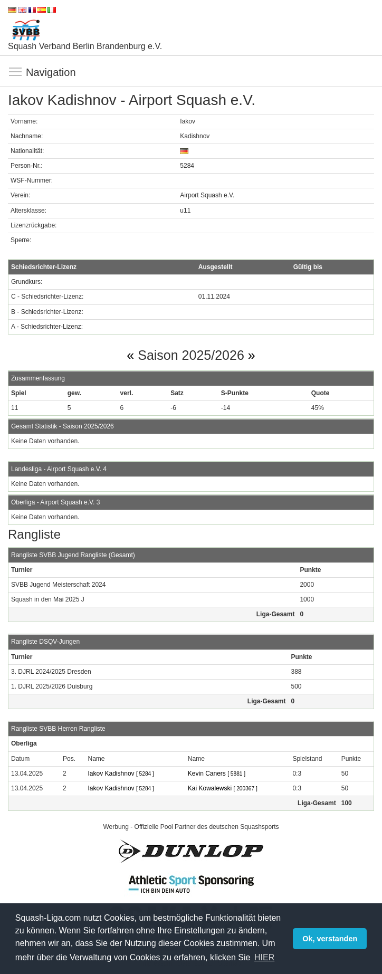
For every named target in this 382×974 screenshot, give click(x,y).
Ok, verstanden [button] (329, 938)
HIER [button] (264, 957)
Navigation (16, 72)
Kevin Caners (216, 773)
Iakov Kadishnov (121, 773)
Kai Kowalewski (222, 788)
